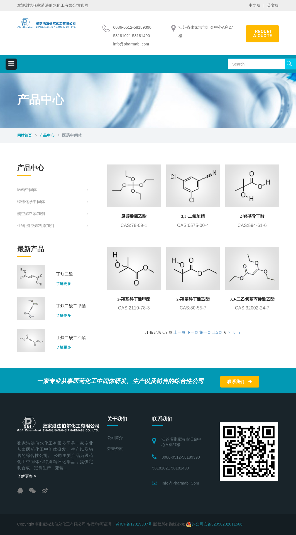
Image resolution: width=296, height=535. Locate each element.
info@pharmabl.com (180, 483)
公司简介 (115, 438)
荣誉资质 (115, 449)
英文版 (273, 5)
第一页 (205, 332)
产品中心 (47, 135)
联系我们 (239, 381)
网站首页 (24, 135)
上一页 (179, 332)
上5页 (217, 332)
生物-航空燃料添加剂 (35, 226)
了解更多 (63, 284)
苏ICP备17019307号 (134, 524)
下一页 (193, 332)
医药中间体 (27, 190)
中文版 (255, 5)
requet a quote (262, 33)
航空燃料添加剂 (31, 214)
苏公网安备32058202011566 (217, 524)
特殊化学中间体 (31, 202)
